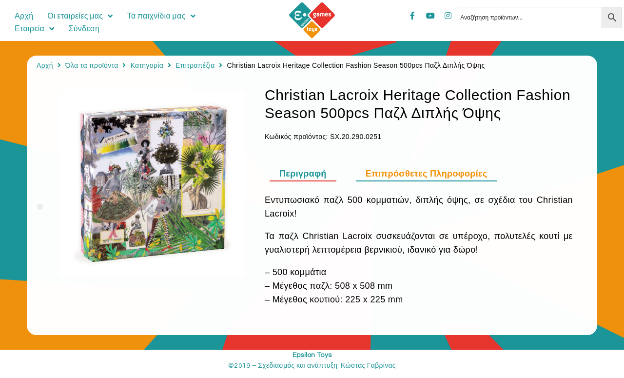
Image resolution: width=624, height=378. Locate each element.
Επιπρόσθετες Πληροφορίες (427, 174)
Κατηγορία (146, 65)
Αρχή (45, 65)
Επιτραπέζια (195, 65)
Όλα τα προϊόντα (91, 65)
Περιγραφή (303, 174)
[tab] (308, 173)
